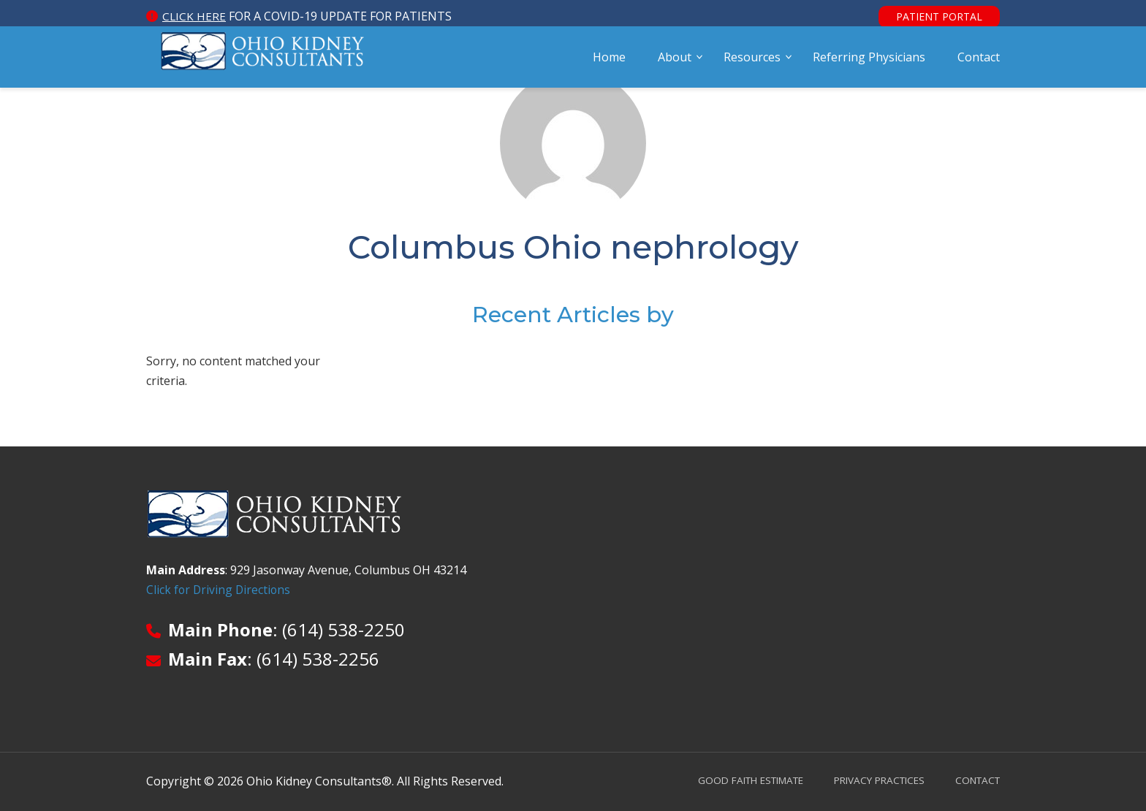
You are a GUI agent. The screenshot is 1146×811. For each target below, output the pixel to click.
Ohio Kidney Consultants (263, 63)
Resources (752, 64)
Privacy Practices (871, 780)
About (674, 64)
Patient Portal (939, 16)
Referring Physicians (869, 64)
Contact (978, 64)
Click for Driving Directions (219, 590)
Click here (194, 16)
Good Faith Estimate (733, 780)
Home (609, 64)
